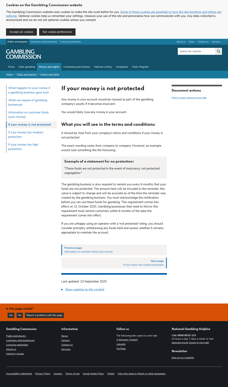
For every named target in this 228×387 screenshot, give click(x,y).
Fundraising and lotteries (76, 67)
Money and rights (49, 67)
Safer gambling (27, 67)
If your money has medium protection (25, 134)
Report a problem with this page (44, 315)
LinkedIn (121, 344)
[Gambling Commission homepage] (23, 58)
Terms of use (72, 373)
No (20, 315)
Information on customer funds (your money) (28, 114)
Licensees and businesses (44, 41)
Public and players (18, 41)
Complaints (122, 67)
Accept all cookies (21, 32)
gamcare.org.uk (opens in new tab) (190, 342)
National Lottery (103, 67)
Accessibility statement (19, 373)
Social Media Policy (93, 373)
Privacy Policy (42, 373)
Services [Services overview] (216, 41)
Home (11, 67)
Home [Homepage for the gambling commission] (9, 74)
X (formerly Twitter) (127, 340)
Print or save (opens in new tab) (189, 97)
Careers (65, 340)
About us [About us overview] (181, 41)
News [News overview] (192, 41)
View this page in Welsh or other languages (142, 373)
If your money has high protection (23, 147)
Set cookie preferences (57, 32)
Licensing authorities (70, 41)
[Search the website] (218, 51)
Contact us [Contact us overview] (203, 41)
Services (66, 349)
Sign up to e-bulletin (183, 357)
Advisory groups (15, 353)
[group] (114, 290)
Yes (11, 315)
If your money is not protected (29, 125)
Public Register (140, 67)
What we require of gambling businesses (27, 102)
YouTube (121, 348)
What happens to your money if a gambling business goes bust (29, 90)
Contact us (67, 345)
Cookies (58, 373)
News (64, 336)
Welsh (110, 373)
